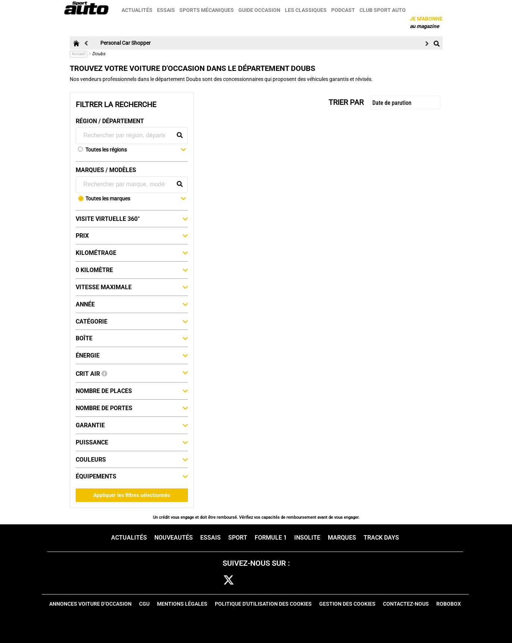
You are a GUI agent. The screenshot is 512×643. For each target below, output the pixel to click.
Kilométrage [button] (132, 252)
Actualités (137, 10)
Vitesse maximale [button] (132, 287)
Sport (237, 537)
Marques (342, 537)
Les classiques (306, 10)
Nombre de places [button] (132, 390)
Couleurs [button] (132, 459)
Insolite (307, 537)
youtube (296, 580)
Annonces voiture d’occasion (90, 604)
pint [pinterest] (273, 580)
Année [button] (132, 304)
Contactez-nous (406, 604)
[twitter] (228, 580)
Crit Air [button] (132, 373)
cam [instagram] (251, 580)
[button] (135, 150)
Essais (166, 10)
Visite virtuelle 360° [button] (132, 218)
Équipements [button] (132, 476)
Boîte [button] (132, 338)
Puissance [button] (132, 442)
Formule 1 (271, 537)
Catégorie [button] (132, 321)
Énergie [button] (132, 355)
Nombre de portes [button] (132, 408)
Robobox (448, 604)
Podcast (343, 10)
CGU (144, 604)
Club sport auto (383, 10)
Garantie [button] (132, 425)
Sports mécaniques (207, 10)
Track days (381, 537)
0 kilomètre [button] (132, 270)
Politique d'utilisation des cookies (263, 604)
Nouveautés (173, 537)
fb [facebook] (209, 580)
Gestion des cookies (347, 604)
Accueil (78, 53)
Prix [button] (132, 235)
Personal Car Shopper (125, 43)
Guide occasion (260, 10)
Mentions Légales (182, 604)
